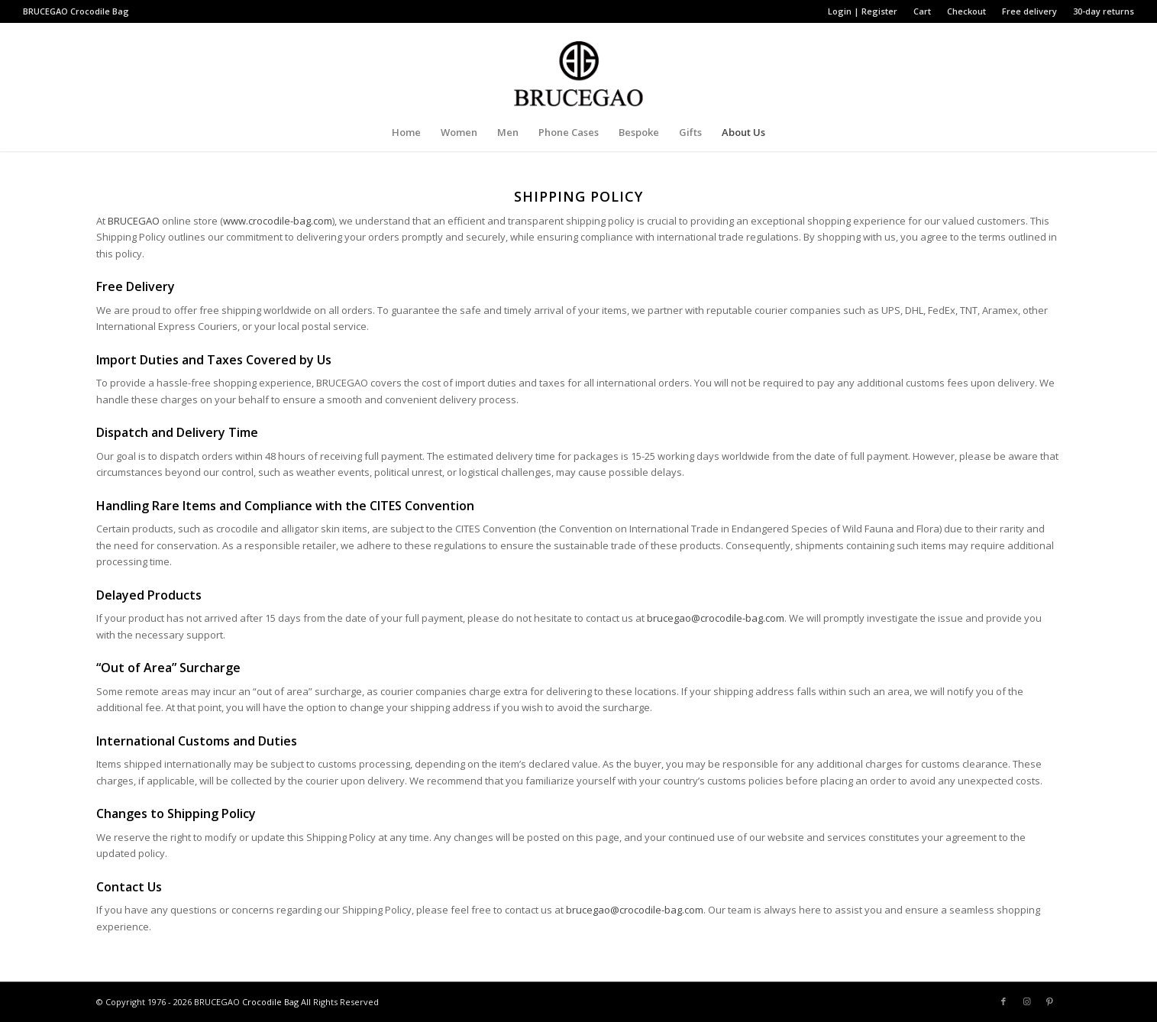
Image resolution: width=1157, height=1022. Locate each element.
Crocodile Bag (99, 11)
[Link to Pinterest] (1049, 1001)
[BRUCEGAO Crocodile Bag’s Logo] (578, 68)
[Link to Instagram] (1026, 1001)
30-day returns (1103, 11)
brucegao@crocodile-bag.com (715, 618)
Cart (922, 11)
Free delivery (1029, 11)
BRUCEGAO (134, 221)
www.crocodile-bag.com (277, 221)
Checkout (966, 11)
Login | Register (862, 11)
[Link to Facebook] (1003, 1001)
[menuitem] (863, 11)
